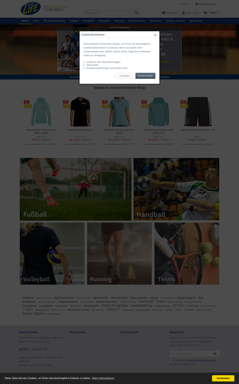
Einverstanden (145, 75)
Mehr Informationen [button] (103, 378)
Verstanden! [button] (223, 378)
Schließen (125, 75)
